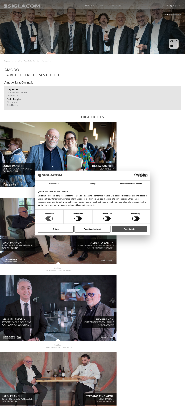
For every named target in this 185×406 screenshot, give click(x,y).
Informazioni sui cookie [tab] (131, 183)
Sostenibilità (41, 381)
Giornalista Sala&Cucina (12, 103)
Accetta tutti (129, 229)
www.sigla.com (173, 402)
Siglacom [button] (117, 7)
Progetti (103, 7)
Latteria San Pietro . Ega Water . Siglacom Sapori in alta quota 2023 (36, 369)
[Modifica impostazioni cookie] (42, 402)
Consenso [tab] (54, 183)
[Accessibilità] (61, 402)
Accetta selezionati (92, 229)
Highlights (89, 7)
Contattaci (58, 381)
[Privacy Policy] (10, 402)
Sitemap (27, 381)
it (178, 7)
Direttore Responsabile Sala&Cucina (17, 93)
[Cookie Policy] (23, 402)
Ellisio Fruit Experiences (19, 371)
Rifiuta (56, 229)
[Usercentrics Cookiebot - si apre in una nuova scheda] (136, 175)
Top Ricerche (12, 381)
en (175, 7)
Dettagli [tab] (92, 183)
